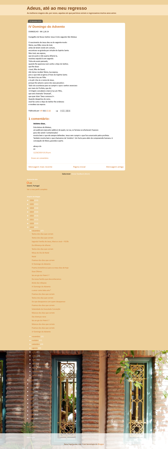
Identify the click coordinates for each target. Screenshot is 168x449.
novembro (36, 337)
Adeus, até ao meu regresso (57, 8)
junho (34, 356)
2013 (32, 399)
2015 (32, 392)
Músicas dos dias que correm (43, 313)
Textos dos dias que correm (42, 234)
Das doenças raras (39, 317)
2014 (32, 396)
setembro (36, 344)
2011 (32, 407)
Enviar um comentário (39, 158)
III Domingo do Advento (41, 287)
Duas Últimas (37, 272)
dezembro (36, 231)
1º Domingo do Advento (41, 332)
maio (34, 360)
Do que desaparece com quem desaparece (48, 302)
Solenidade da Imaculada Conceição (46, 309)
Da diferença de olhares (41, 245)
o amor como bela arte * (41, 290)
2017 (32, 384)
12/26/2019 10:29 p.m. (42, 153)
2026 (32, 200)
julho (34, 352)
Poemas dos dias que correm (43, 260)
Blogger (101, 444)
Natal (34, 257)
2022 (32, 216)
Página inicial (79, 167)
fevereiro (36, 371)
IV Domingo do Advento (41, 264)
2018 (32, 380)
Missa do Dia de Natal (40, 253)
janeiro (35, 375)
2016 (32, 388)
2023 (32, 212)
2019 (32, 227)
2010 (32, 411)
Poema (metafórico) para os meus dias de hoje (50, 268)
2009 (32, 415)
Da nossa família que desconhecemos (46, 279)
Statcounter (31, 427)
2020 (32, 224)
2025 (32, 204)
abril (34, 364)
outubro (35, 340)
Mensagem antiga (114, 167)
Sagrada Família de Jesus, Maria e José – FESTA (50, 242)
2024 (32, 208)
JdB (30, 183)
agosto (35, 348)
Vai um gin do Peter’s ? (40, 275)
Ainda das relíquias (39, 283)
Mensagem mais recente (40, 167)
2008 (32, 419)
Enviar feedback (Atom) (80, 174)
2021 (32, 220)
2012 (32, 403)
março (35, 368)
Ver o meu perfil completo (37, 190)
